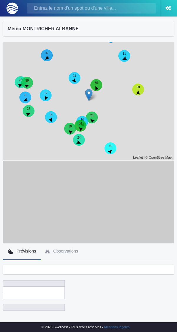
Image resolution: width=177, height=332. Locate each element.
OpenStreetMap (160, 157)
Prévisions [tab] (22, 251)
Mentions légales (117, 327)
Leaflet (138, 157)
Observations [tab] (61, 251)
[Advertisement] (88, 202)
